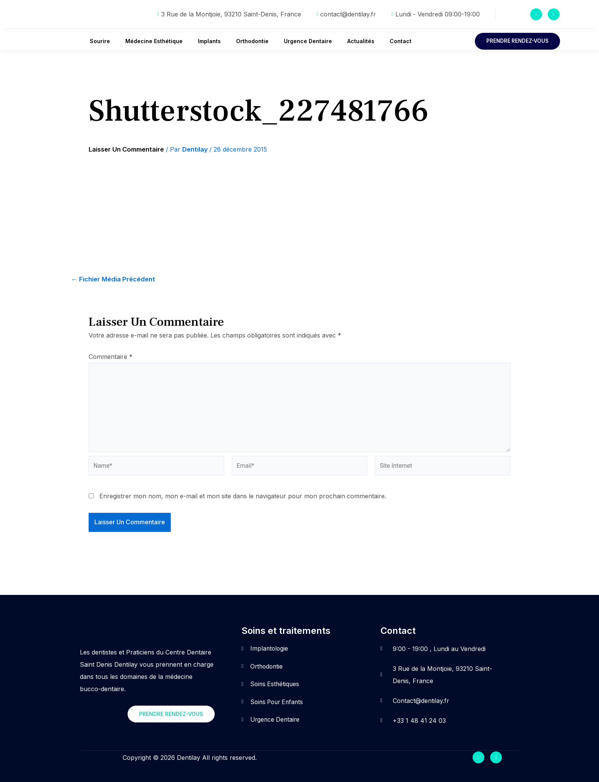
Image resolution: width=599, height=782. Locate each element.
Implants (209, 41)
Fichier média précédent (114, 279)
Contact (400, 41)
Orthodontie (252, 41)
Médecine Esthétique (154, 41)
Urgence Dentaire (308, 41)
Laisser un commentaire (128, 149)
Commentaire (111, 357)
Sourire (100, 41)
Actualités (360, 41)
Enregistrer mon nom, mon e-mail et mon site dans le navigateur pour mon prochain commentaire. (242, 498)
